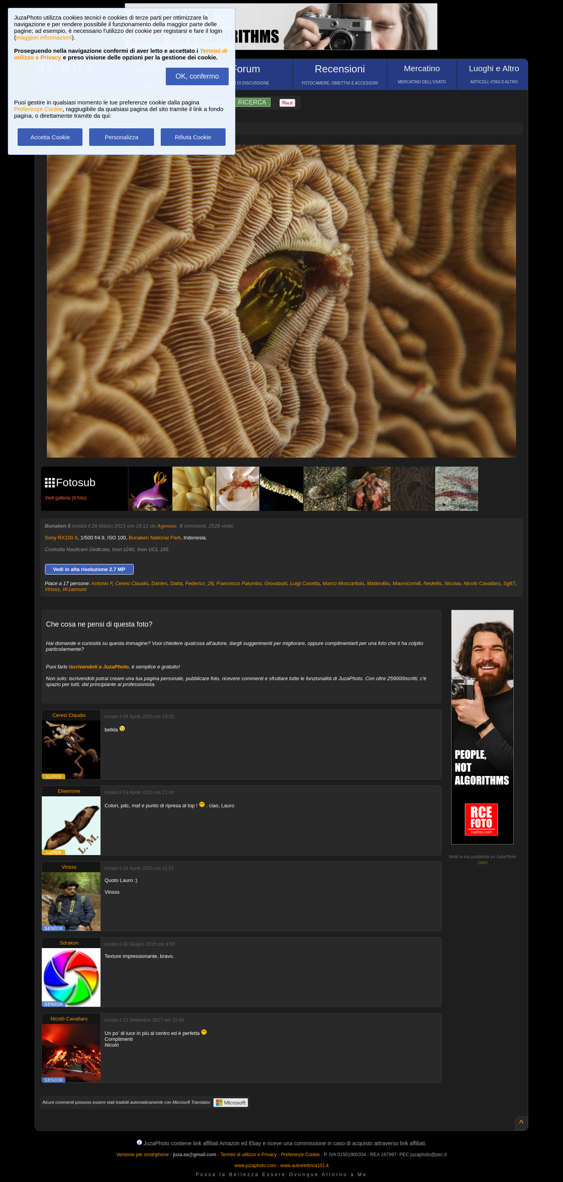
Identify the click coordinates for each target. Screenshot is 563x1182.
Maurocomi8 (407, 583)
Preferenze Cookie (38, 109)
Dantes (159, 583)
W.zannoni (74, 589)
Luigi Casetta (305, 583)
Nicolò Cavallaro (481, 583)
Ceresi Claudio (132, 583)
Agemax (167, 526)
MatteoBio (378, 583)
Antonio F (101, 583)
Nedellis (432, 583)
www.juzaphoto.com (255, 1165)
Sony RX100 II (61, 538)
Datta (176, 583)
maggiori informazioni (44, 37)
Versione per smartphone (142, 1154)
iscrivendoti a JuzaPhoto (99, 667)
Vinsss (52, 589)
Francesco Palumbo (239, 583)
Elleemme (69, 791)
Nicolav (453, 583)
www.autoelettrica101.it (304, 1165)
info (482, 862)
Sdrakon (68, 943)
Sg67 (509, 583)
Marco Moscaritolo (343, 583)
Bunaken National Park (155, 538)
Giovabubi (275, 583)
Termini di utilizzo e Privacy (249, 1154)
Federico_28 (199, 583)
